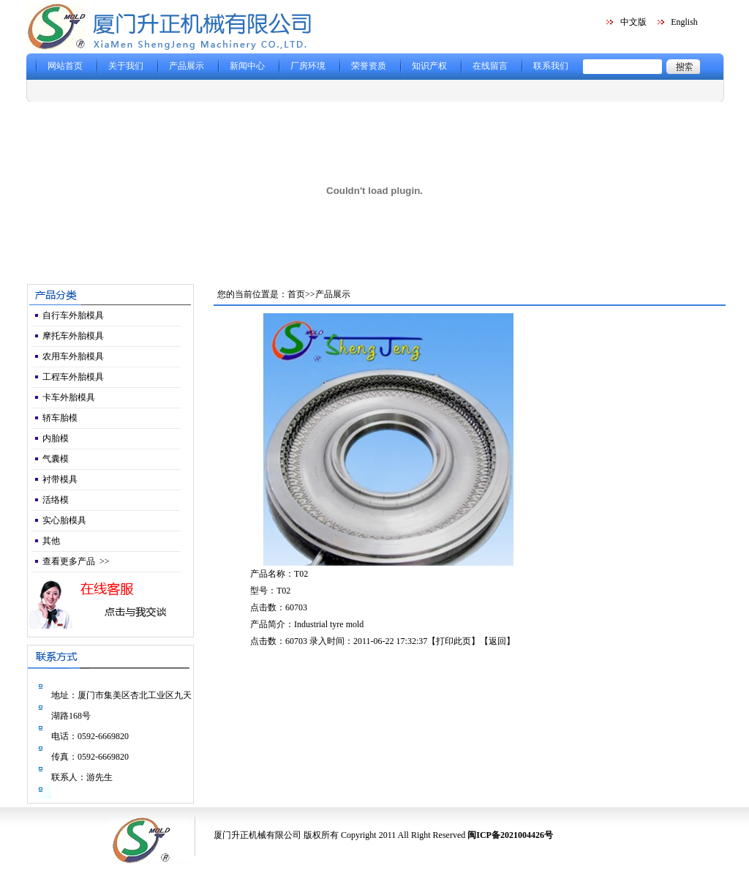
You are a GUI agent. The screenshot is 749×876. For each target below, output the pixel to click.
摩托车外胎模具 (73, 336)
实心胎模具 (64, 520)
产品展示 (186, 66)
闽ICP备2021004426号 (510, 835)
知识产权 (429, 66)
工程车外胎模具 (73, 377)
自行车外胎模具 (73, 315)
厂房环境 (307, 66)
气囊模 (55, 459)
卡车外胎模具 (68, 397)
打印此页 (453, 641)
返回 (497, 641)
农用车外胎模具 (73, 356)
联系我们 (550, 66)
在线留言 (490, 66)
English (684, 22)
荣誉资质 (368, 66)
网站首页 (65, 66)
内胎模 (55, 438)
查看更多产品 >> (76, 561)
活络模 (55, 500)
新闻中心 (247, 66)
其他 (51, 541)
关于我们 (125, 66)
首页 (296, 294)
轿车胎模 (60, 418)
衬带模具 (60, 479)
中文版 (633, 22)
